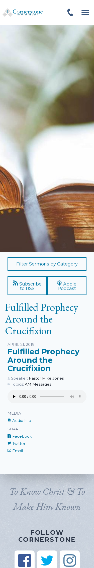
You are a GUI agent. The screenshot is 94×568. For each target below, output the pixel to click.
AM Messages (38, 384)
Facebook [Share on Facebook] (20, 436)
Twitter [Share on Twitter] (16, 443)
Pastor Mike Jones (46, 378)
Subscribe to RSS (27, 285)
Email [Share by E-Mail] (15, 450)
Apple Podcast (66, 285)
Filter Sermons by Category (47, 264)
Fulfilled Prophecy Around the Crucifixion (43, 360)
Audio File (19, 420)
